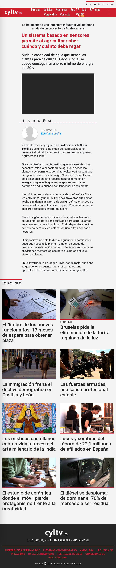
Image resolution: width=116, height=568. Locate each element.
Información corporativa (60, 550)
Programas (61, 10)
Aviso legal (87, 550)
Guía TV (75, 10)
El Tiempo (95, 10)
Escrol (77, 563)
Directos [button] (35, 10)
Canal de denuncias (41, 554)
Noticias (48, 10)
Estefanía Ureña (51, 133)
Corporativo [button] (50, 14)
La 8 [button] (84, 10)
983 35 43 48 (81, 540)
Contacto (65, 14)
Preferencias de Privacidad (22, 550)
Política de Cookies (69, 554)
